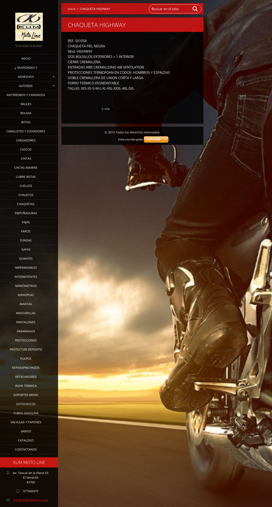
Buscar (195, 9)
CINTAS (26, 158)
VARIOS (26, 431)
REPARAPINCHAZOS (26, 368)
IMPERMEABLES (26, 268)
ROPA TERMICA (26, 386)
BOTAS (26, 122)
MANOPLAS (26, 295)
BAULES (26, 104)
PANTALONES (25, 322)
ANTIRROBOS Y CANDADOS (26, 95)
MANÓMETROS (26, 286)
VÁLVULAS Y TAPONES (26, 422)
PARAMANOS (26, 331)
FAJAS (26, 222)
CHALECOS (25, 195)
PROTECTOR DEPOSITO (26, 349)
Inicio (26, 58)
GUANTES (26, 258)
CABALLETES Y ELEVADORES (25, 131)
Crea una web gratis (130, 139)
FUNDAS (26, 240)
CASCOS (26, 149)
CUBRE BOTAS (26, 177)
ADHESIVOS (26, 77)
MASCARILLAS (26, 313)
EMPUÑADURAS (26, 213)
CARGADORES (26, 140)
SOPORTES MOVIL (25, 395)
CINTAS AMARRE (25, 168)
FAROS (26, 231)
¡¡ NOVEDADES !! (26, 68)
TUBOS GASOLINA (26, 413)
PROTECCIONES (26, 340)
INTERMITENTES (25, 277)
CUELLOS (25, 186)
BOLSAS (25, 113)
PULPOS (25, 358)
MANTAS (26, 304)
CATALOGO (26, 440)
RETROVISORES (26, 377)
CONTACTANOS (26, 449)
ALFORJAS (26, 86)
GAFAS (26, 249)
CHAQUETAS (26, 204)
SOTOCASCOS (26, 404)
